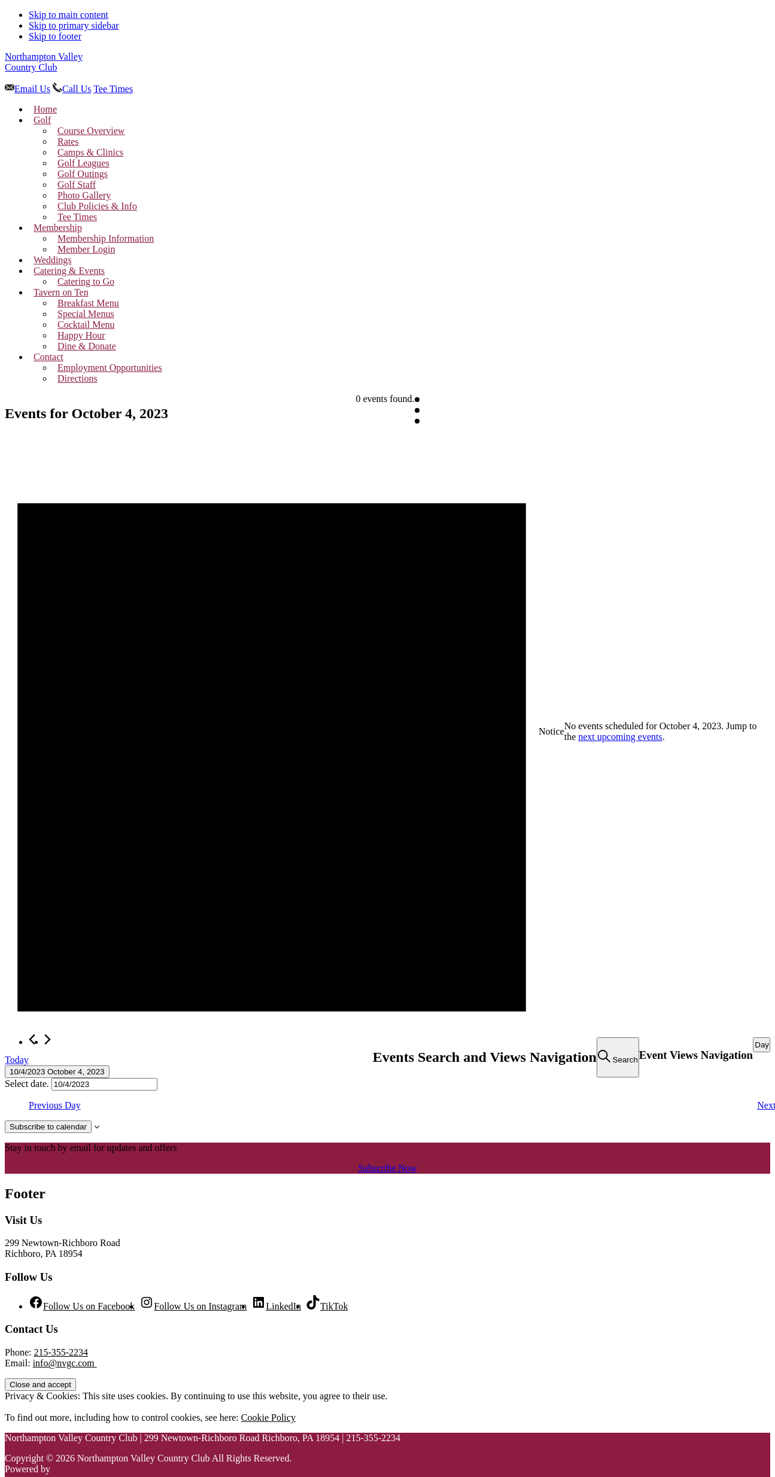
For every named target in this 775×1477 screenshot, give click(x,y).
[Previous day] (32, 1039)
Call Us (76, 89)
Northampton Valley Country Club (44, 61)
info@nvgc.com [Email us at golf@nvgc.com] (65, 1363)
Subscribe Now (387, 1168)
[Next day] (47, 1039)
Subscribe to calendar (48, 1126)
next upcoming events (620, 737)
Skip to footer (55, 36)
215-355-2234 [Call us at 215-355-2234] (61, 1352)
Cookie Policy (268, 1417)
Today (17, 1060)
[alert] (387, 732)
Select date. (28, 1084)
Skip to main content (68, 15)
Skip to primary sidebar (74, 25)
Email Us (32, 89)
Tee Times (113, 89)
